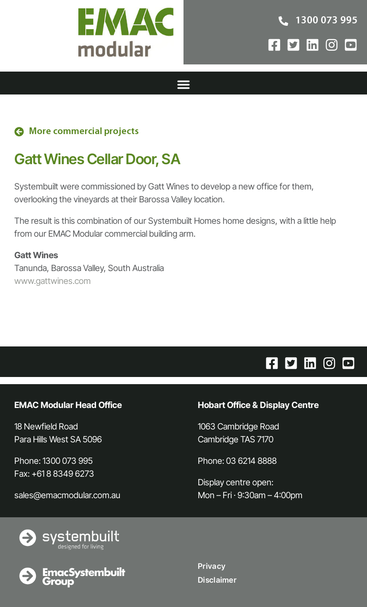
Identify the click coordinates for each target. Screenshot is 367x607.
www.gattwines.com (52, 281)
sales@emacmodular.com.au (67, 495)
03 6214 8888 (251, 461)
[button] (183, 84)
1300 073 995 (68, 461)
